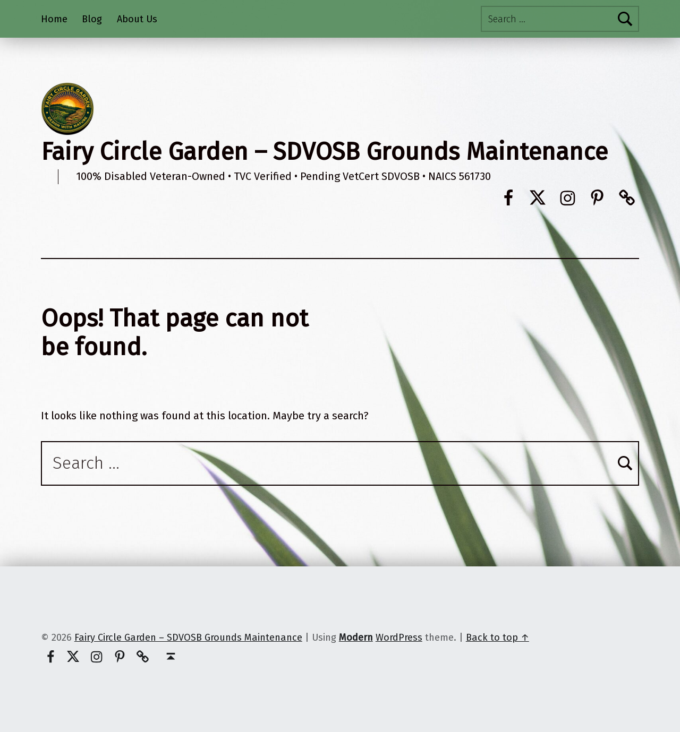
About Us (137, 19)
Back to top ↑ (497, 637)
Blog (92, 19)
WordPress (399, 637)
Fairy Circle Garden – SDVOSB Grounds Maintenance (324, 151)
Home (54, 19)
